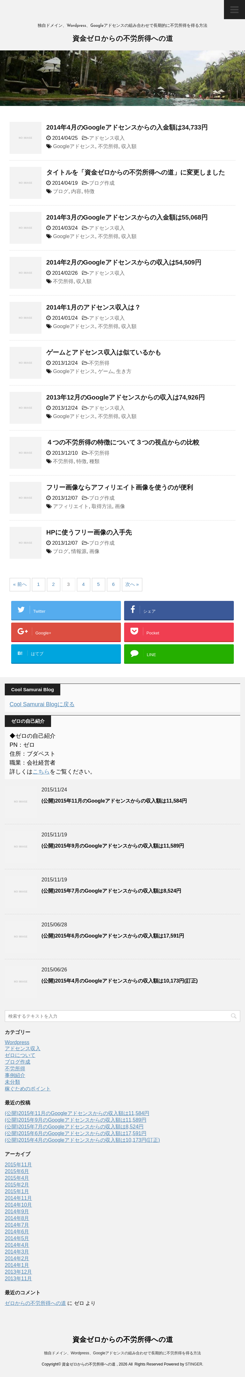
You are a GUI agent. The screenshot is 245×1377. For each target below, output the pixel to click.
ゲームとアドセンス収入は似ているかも (103, 352)
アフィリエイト (71, 506)
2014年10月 (18, 1205)
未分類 (12, 1082)
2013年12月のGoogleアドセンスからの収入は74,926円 (125, 397)
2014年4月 (17, 1245)
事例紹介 (15, 1075)
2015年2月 (17, 1184)
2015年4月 (17, 1178)
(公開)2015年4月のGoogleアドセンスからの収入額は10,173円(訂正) (119, 981)
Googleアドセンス (74, 146)
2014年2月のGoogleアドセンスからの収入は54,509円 (123, 262)
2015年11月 (18, 1164)
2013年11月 (18, 1278)
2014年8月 (17, 1218)
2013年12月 (18, 1272)
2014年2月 (17, 1258)
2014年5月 (17, 1238)
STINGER (193, 1364)
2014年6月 (17, 1231)
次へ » (132, 584)
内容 (76, 191)
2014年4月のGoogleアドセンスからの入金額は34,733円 (127, 127)
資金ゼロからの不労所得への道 (122, 39)
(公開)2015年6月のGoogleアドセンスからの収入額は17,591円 (112, 936)
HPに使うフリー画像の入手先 (89, 532)
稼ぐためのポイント (28, 1088)
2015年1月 (17, 1191)
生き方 (123, 371)
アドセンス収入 (107, 138)
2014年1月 (17, 1265)
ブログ (60, 191)
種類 (94, 461)
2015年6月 (17, 1171)
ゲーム (105, 371)
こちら (41, 771)
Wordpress (17, 1042)
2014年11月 (18, 1198)
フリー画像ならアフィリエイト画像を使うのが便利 (119, 487)
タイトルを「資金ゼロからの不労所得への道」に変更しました (135, 172)
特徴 (89, 191)
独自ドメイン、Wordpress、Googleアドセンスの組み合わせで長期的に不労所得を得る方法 (122, 1353)
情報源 (78, 551)
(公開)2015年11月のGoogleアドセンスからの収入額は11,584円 (114, 801)
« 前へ (20, 584)
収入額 (129, 146)
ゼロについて (20, 1055)
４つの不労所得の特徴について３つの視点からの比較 (122, 442)
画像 (120, 506)
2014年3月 (17, 1251)
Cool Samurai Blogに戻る (42, 704)
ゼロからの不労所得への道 (35, 1303)
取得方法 (102, 506)
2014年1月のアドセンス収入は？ (93, 307)
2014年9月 (17, 1211)
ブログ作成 (102, 183)
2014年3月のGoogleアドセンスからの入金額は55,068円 (127, 217)
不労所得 (108, 146)
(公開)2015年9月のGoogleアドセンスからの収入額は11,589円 (112, 846)
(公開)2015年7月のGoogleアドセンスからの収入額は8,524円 (111, 891)
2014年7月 (17, 1225)
